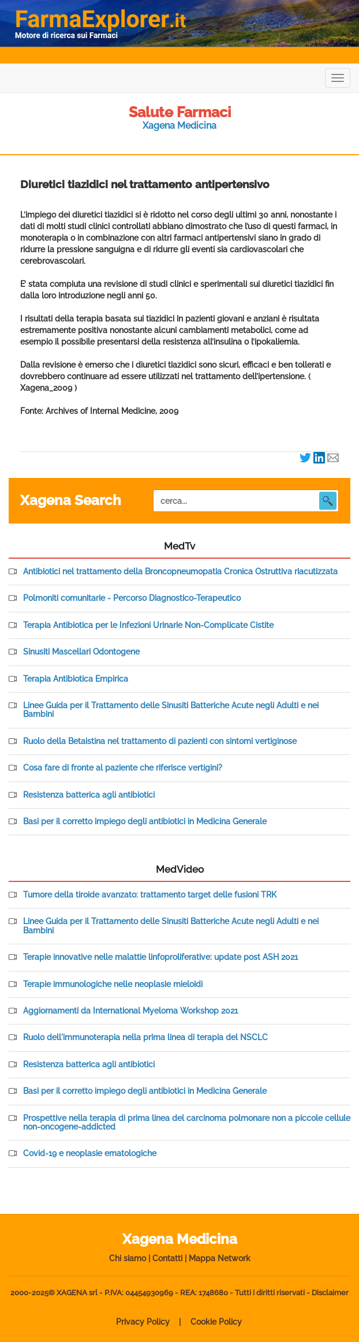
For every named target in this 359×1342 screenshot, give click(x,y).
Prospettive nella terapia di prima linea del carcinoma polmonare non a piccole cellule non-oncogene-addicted (186, 1122)
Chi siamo (127, 1258)
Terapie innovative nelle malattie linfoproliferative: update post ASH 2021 (160, 957)
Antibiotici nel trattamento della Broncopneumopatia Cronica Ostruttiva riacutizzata (180, 571)
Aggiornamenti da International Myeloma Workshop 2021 (130, 1011)
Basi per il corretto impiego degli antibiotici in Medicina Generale (145, 821)
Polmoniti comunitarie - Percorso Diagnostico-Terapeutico (132, 598)
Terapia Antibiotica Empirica (75, 679)
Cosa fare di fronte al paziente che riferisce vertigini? (122, 768)
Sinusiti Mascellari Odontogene (81, 652)
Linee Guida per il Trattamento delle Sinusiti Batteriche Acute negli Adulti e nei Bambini (171, 710)
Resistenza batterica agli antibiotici (89, 795)
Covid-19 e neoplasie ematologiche (89, 1153)
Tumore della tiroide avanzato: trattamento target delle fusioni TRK (149, 895)
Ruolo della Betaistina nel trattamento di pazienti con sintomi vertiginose (160, 741)
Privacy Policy (143, 1321)
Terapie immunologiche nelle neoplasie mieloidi (113, 984)
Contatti (167, 1258)
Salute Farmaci (180, 112)
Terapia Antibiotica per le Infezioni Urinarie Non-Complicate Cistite (148, 625)
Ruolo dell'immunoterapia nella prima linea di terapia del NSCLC (145, 1037)
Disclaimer (330, 1292)
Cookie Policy (216, 1321)
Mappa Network (219, 1258)
